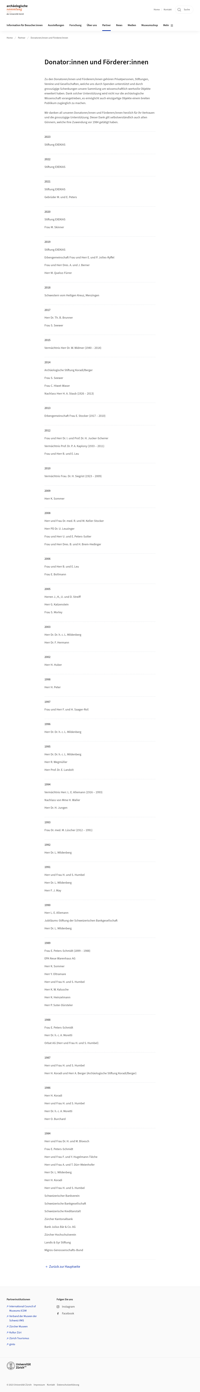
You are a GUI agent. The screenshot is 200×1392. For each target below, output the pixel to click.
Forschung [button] (75, 25)
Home (157, 9)
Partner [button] (106, 25)
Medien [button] (132, 25)
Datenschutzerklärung (68, 1385)
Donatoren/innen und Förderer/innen (49, 38)
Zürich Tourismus (19, 1338)
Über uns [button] (92, 25)
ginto (12, 1344)
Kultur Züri (15, 1332)
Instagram (66, 1307)
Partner (21, 38)
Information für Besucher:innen (25, 25)
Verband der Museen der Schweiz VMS (23, 1318)
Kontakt (168, 9)
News (119, 25)
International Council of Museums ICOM (22, 1309)
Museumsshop (149, 25)
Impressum (39, 1385)
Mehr (168, 25)
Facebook (65, 1313)
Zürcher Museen (18, 1326)
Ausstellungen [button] (56, 25)
